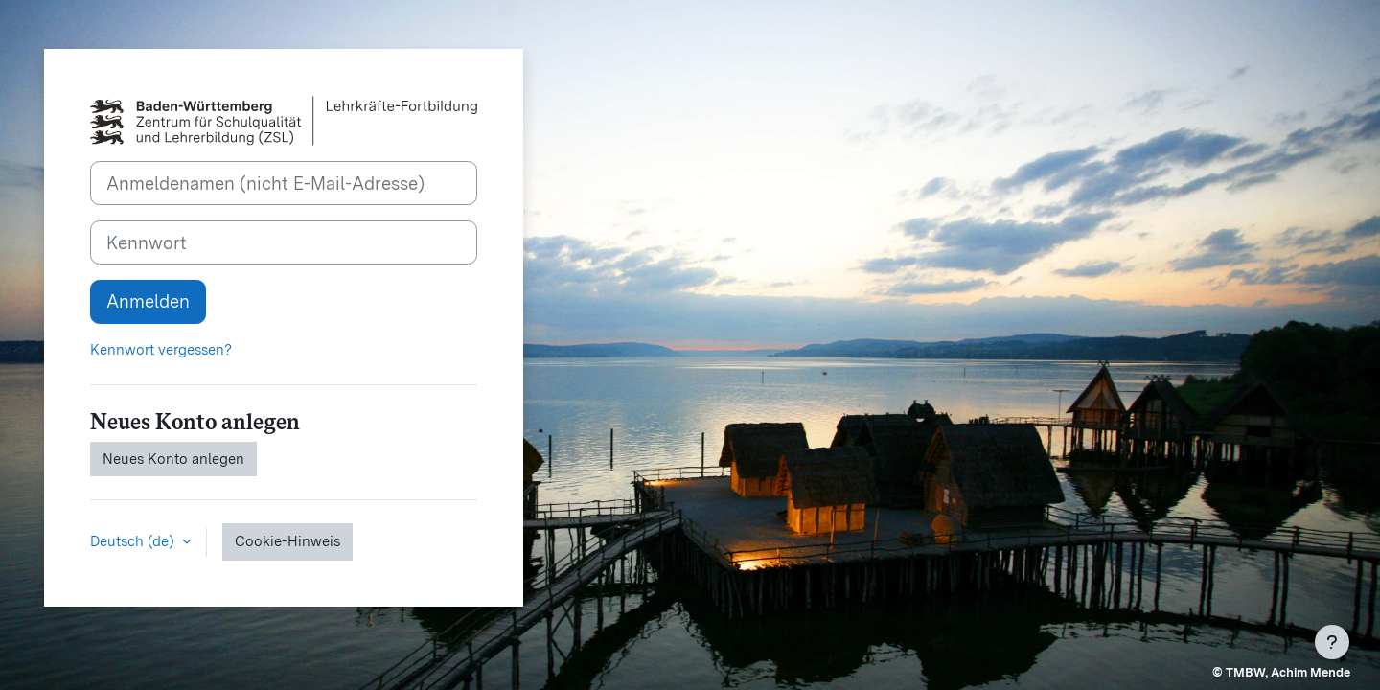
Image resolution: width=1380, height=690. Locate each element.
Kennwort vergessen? (161, 349)
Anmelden (148, 301)
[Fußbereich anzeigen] (1332, 642)
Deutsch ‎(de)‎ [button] (134, 541)
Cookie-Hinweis (287, 541)
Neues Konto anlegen (173, 459)
